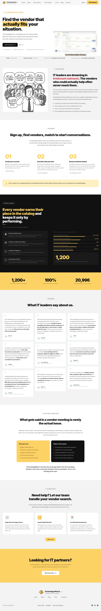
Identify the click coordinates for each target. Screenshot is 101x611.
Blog (62, 2)
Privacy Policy (41, 605)
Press (57, 2)
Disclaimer (48, 605)
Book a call (50, 539)
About (29, 2)
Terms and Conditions (57, 605)
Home (23, 2)
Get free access (10, 44)
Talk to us (21, 44)
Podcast (67, 2)
